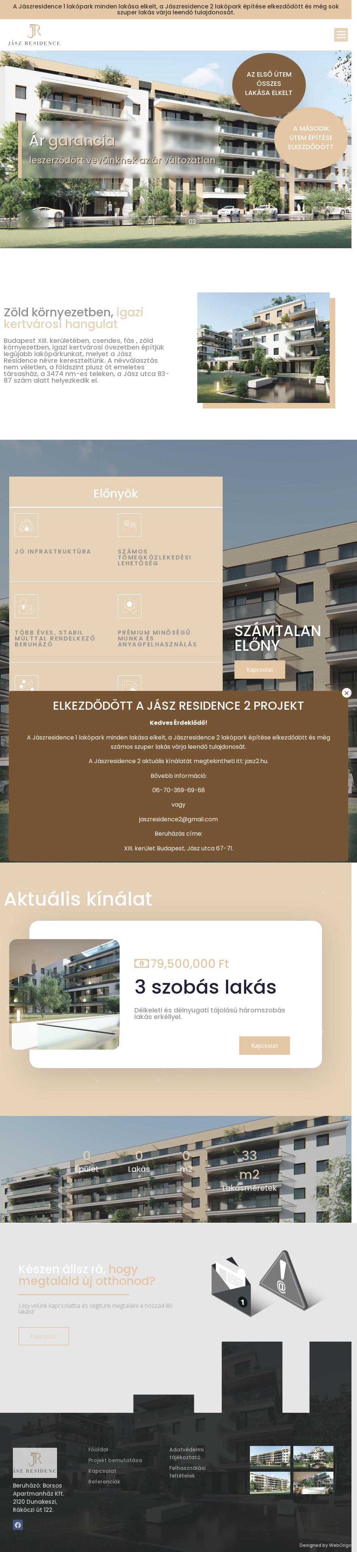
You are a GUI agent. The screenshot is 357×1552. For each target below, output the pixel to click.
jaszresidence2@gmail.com (178, 819)
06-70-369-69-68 (178, 790)
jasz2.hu (256, 761)
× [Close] (346, 693)
